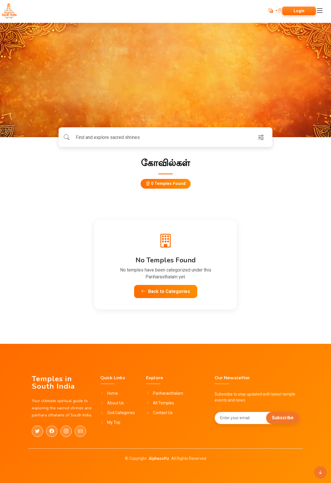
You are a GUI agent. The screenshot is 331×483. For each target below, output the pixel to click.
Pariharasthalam (168, 393)
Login (299, 11)
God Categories (121, 413)
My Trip (113, 422)
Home (112, 393)
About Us (115, 403)
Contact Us (163, 413)
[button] (273, 10)
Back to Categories (165, 291)
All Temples (163, 403)
